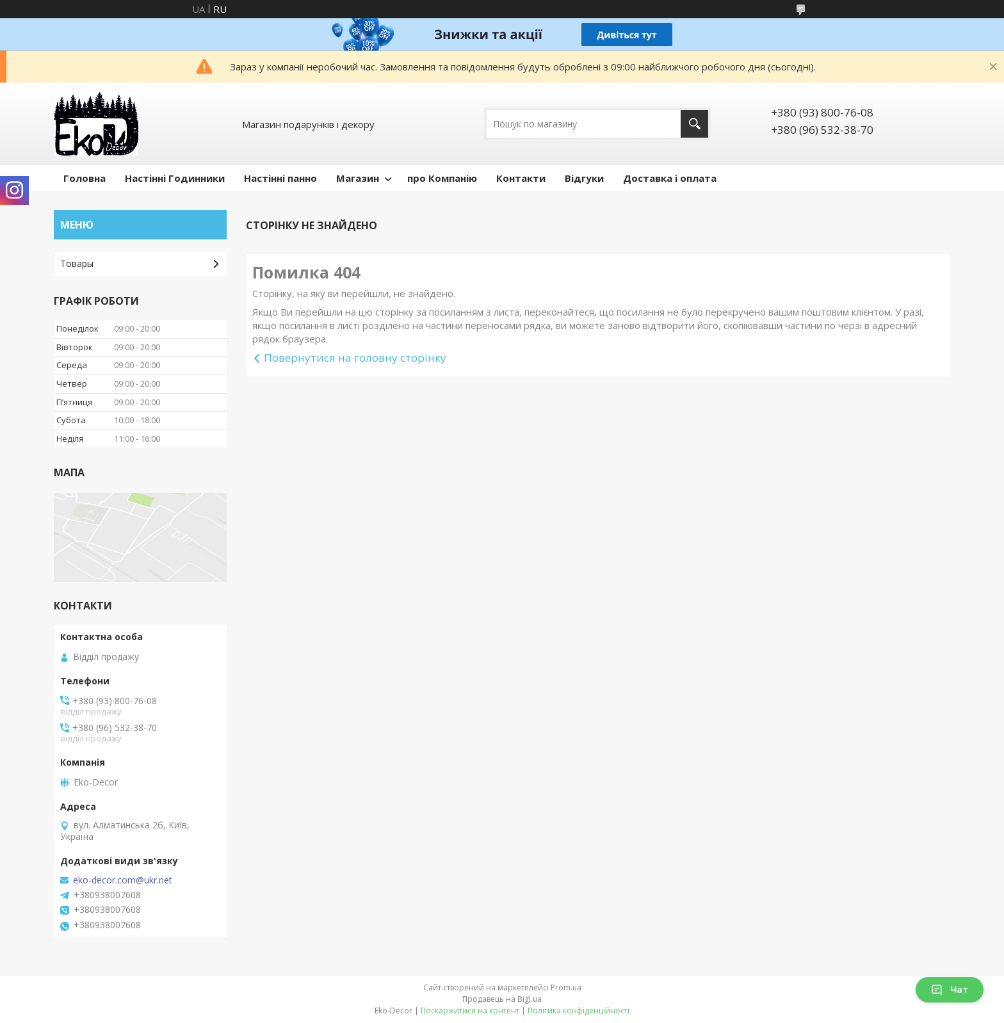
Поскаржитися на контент (470, 1010)
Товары (76, 263)
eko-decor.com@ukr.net (122, 880)
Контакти (521, 178)
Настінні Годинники (175, 178)
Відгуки (584, 178)
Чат (949, 989)
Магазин (357, 178)
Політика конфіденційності (578, 1010)
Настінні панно (280, 178)
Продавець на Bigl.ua (502, 999)
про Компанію (442, 178)
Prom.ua (566, 987)
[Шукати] (694, 124)
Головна (84, 178)
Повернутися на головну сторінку (355, 357)
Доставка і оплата (670, 178)
